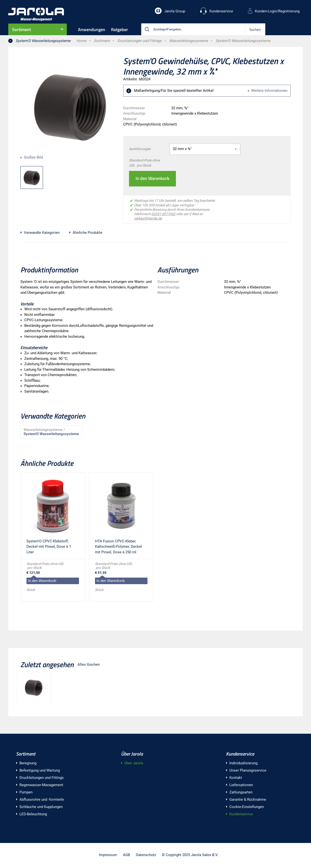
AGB (126, 855)
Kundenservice (240, 754)
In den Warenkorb (152, 178)
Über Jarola (132, 754)
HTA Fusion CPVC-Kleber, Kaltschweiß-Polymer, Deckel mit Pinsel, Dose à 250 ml (118, 546)
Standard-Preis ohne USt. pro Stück (144, 162)
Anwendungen (91, 29)
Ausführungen (140, 149)
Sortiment (21, 29)
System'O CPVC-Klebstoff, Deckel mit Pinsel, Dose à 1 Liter (48, 546)
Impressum (108, 855)
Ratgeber (119, 29)
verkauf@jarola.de (148, 218)
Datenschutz (146, 855)
